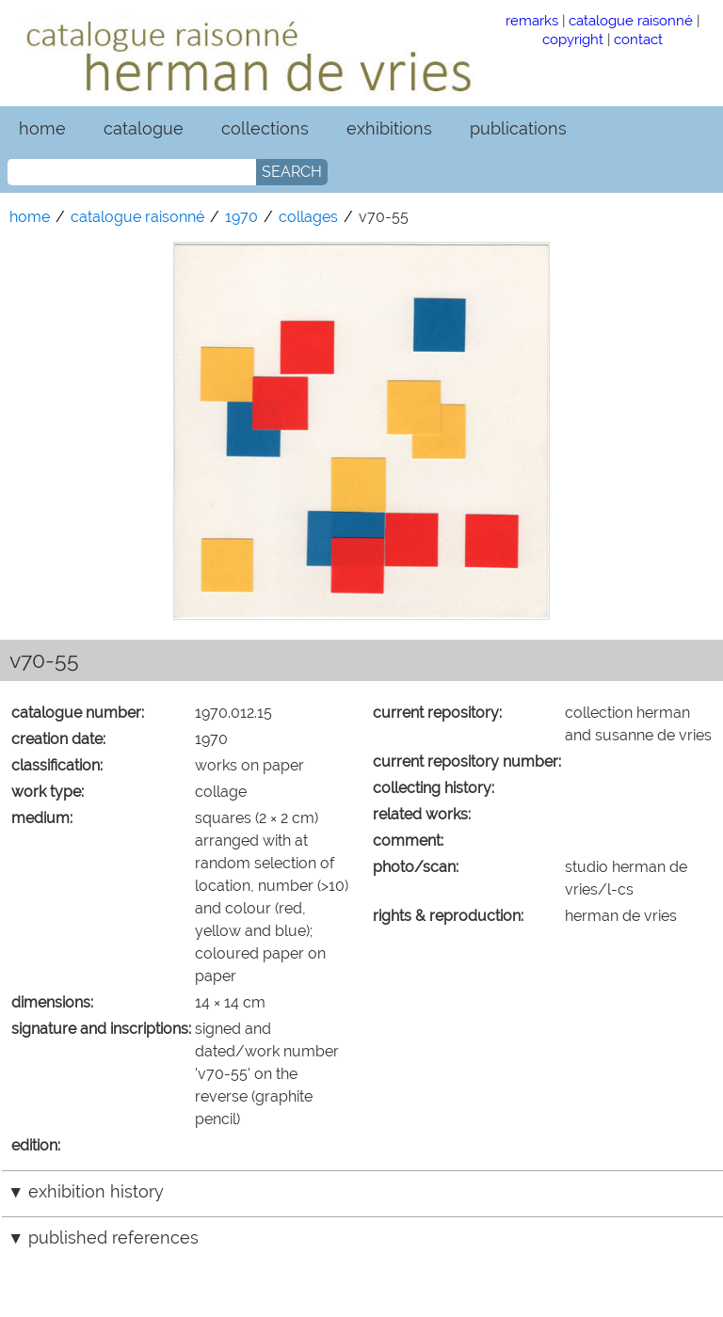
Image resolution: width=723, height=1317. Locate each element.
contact (638, 39)
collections (265, 128)
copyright (572, 39)
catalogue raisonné (631, 20)
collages (308, 217)
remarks (532, 20)
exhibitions (389, 128)
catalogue (144, 128)
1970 (241, 217)
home (42, 128)
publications (518, 128)
